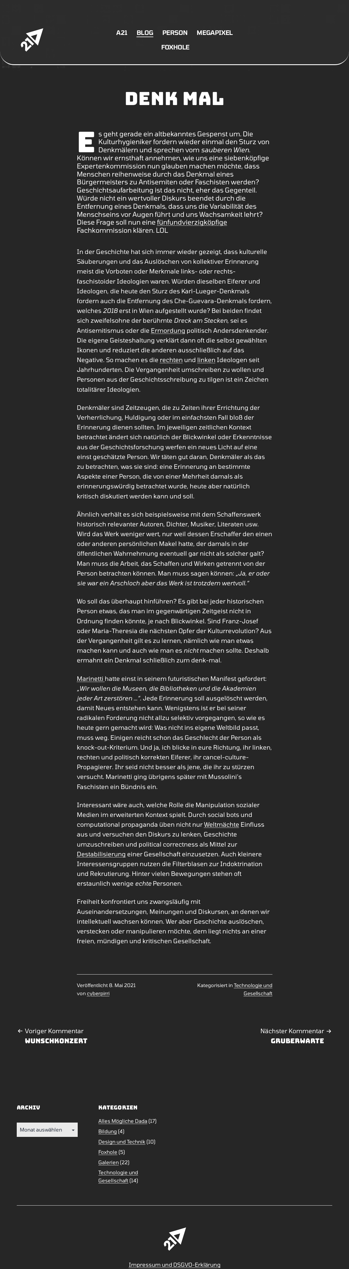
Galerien (108, 1162)
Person (175, 32)
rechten (171, 359)
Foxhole (175, 47)
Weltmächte (221, 824)
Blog (145, 32)
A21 (121, 32)
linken (206, 359)
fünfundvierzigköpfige (192, 222)
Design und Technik (121, 1142)
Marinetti (91, 678)
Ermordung (168, 330)
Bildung (107, 1131)
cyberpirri (98, 993)
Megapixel (215, 32)
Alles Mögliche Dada (122, 1121)
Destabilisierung (101, 853)
